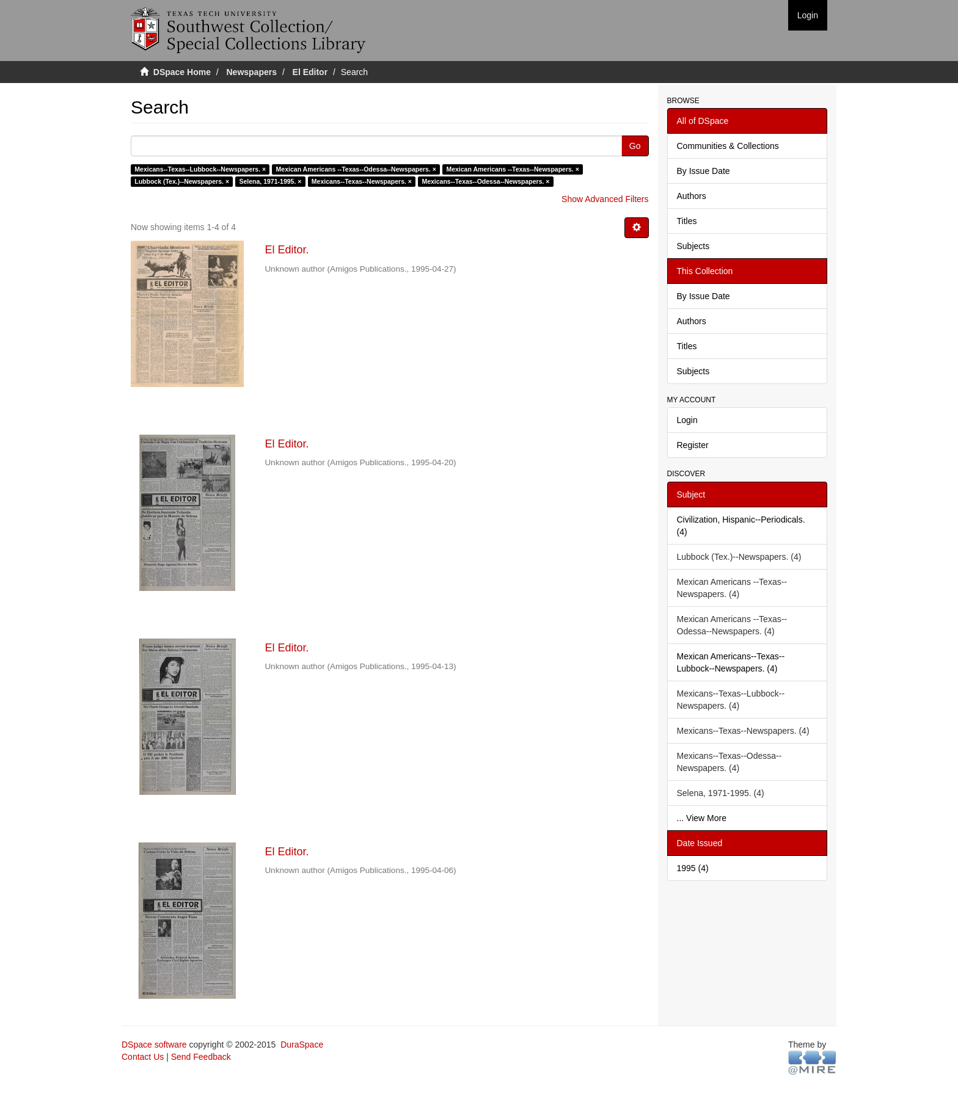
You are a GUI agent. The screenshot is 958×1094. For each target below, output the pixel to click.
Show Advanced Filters (604, 199)
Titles (687, 221)
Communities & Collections (728, 146)
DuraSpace (301, 1044)
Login (687, 420)
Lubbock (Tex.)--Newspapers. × (181, 181)
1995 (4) (693, 868)
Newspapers (252, 72)
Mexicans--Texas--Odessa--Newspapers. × (485, 181)
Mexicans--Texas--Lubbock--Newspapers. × (200, 169)
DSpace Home (182, 72)
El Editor (310, 72)
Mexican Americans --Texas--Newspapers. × (512, 169)
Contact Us (143, 1057)
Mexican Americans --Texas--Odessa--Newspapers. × (356, 169)
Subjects (693, 246)
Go (635, 146)
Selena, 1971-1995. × (271, 181)
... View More (701, 818)
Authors (691, 196)
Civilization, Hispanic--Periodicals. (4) (741, 526)
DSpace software (154, 1044)
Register (693, 445)
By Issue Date (703, 171)
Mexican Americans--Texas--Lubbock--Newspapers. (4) (731, 662)
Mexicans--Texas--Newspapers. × (362, 181)
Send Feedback (201, 1057)
